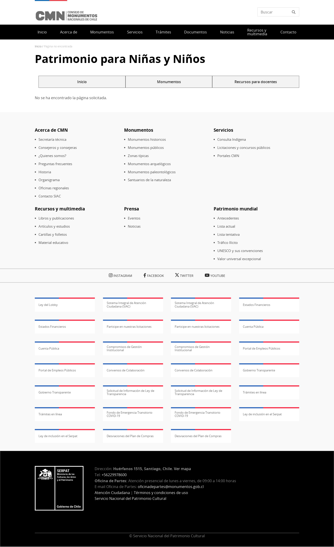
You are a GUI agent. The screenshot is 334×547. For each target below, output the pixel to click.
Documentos (195, 32)
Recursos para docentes (255, 81)
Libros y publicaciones (56, 218)
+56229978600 (114, 474)
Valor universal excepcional (239, 259)
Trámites (163, 32)
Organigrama (49, 180)
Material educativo (53, 242)
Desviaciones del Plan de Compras (130, 436)
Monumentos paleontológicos (152, 172)
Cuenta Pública (253, 326)
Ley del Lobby (48, 305)
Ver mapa (182, 468)
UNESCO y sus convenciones (240, 251)
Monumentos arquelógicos (149, 164)
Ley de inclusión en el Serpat (262, 414)
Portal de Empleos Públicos (261, 348)
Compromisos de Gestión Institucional (124, 348)
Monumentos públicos (146, 147)
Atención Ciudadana (112, 492)
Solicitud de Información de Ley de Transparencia (130, 392)
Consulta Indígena (231, 139)
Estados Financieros (256, 305)
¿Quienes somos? (52, 156)
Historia (45, 172)
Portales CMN (228, 156)
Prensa (131, 209)
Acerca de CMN (51, 130)
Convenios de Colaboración (126, 370)
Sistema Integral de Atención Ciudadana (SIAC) (126, 304)
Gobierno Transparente (259, 370)
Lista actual (226, 226)
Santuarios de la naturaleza (149, 180)
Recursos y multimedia (257, 32)
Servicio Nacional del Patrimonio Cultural (130, 498)
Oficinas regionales (54, 188)
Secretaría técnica (52, 139)
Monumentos (102, 32)
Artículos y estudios (54, 226)
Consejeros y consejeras (58, 147)
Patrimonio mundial (236, 209)
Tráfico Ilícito (227, 242)
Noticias (227, 32)
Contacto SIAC (50, 196)
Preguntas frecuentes (55, 164)
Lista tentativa (228, 234)
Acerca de (68, 32)
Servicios (135, 32)
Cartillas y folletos (53, 234)
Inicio (42, 32)
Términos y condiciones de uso (161, 492)
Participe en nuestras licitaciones (129, 326)
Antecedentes (228, 218)
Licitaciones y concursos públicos (243, 147)
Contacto (288, 32)
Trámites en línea (254, 392)
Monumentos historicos (147, 139)
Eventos (134, 218)
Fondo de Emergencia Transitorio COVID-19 (129, 414)
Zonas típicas (138, 156)
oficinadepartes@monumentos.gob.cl (171, 486)
